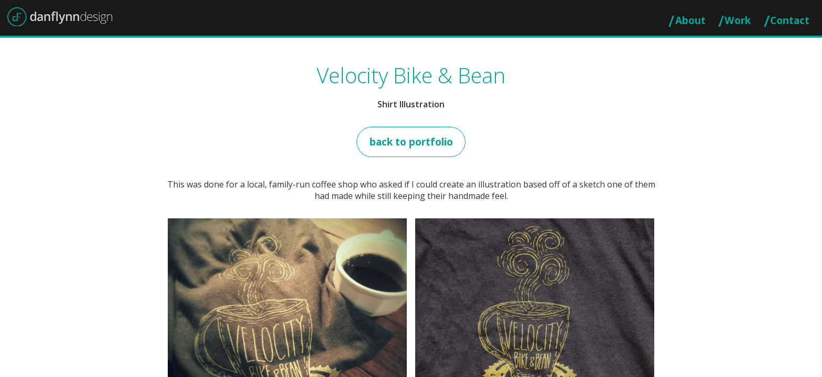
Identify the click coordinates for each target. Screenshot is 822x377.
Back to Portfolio (411, 142)
